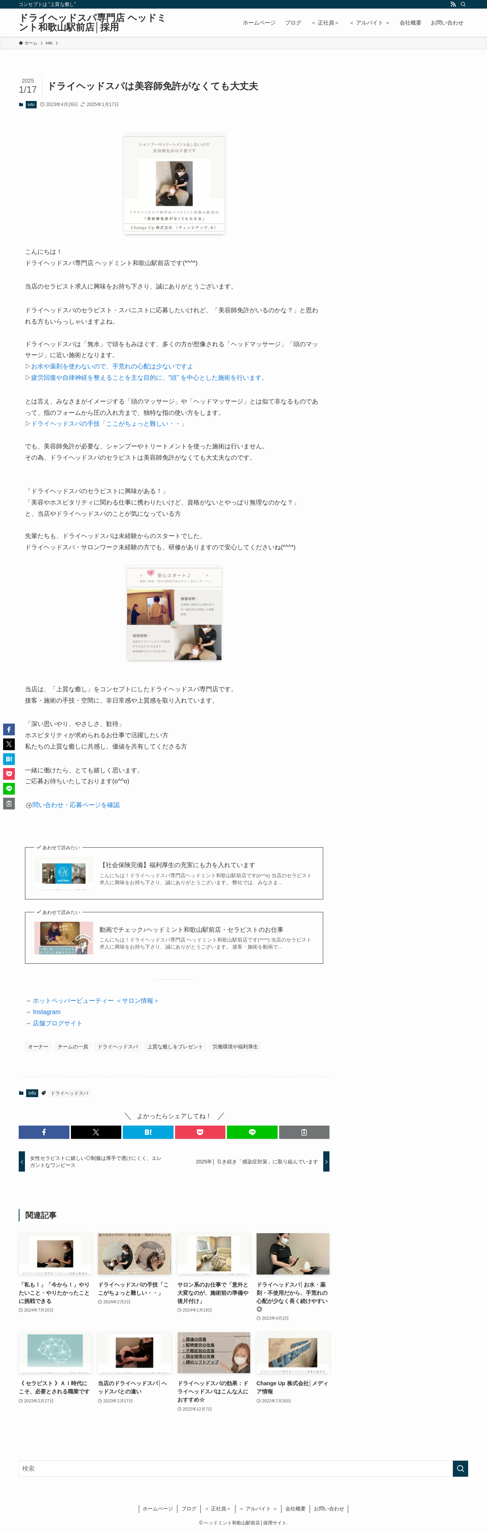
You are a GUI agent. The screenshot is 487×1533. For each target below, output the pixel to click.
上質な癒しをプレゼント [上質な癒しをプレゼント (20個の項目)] (175, 1047)
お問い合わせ (329, 1509)
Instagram (46, 1012)
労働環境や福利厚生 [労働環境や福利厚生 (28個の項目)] (235, 1047)
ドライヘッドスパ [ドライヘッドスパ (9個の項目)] (117, 1047)
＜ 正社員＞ (217, 1509)
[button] (44, 1132)
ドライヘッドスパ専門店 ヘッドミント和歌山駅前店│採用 (92, 22)
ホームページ (158, 1509)
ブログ (189, 1509)
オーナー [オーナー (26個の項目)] (38, 1047)
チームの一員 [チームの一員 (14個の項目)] (73, 1047)
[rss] (453, 4)
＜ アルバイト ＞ (258, 1509)
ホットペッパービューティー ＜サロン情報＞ (95, 1000)
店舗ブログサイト (58, 1023)
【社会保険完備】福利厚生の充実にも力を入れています (177, 865)
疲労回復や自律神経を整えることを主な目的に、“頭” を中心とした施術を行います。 (149, 377)
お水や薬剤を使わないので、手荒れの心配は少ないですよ (112, 366)
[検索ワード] (243, 1468)
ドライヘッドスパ (69, 1093)
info (31, 104)
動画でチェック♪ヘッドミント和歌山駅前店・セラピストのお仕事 (191, 929)
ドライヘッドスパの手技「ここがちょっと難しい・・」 (109, 423)
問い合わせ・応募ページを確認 (76, 805)
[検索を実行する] (460, 1468)
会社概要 (295, 1509)
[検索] (463, 4)
